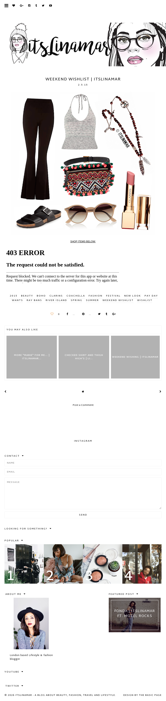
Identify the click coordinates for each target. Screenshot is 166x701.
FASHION (95, 296)
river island (56, 300)
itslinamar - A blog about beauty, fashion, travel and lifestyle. (65, 695)
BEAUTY (27, 296)
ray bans (34, 300)
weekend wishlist (118, 300)
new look (132, 296)
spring (76, 300)
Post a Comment (83, 405)
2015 (13, 296)
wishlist (144, 300)
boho (41, 296)
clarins (56, 296)
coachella (75, 296)
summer (92, 300)
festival (113, 296)
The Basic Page (150, 695)
